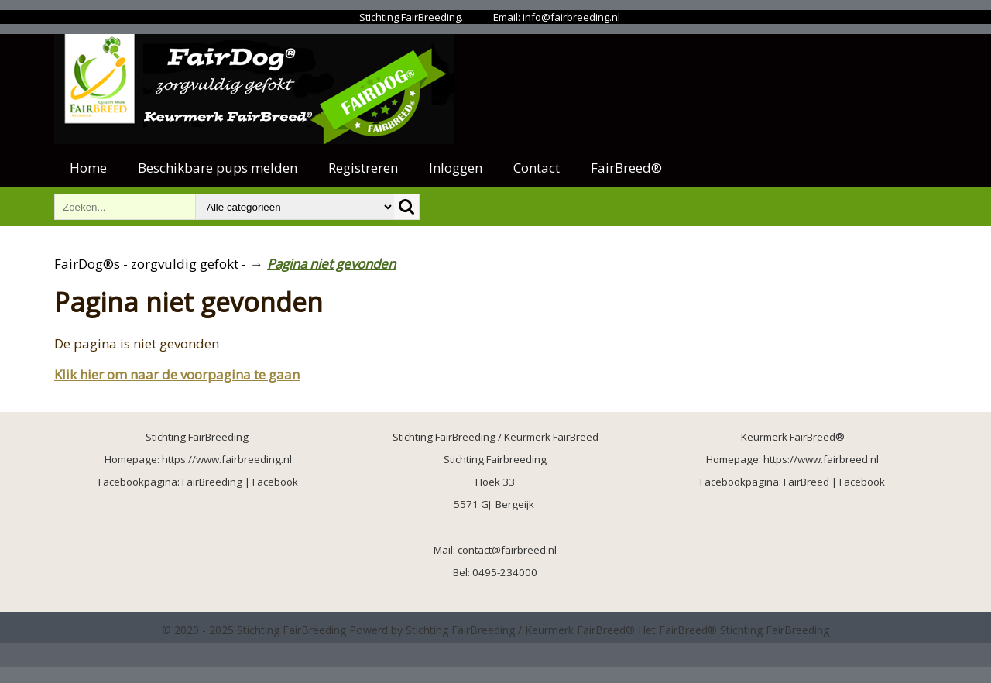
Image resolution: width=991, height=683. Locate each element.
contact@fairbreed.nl (507, 550)
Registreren (363, 168)
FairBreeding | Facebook (240, 482)
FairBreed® (626, 168)
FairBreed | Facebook (834, 482)
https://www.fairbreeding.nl (227, 459)
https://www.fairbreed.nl (821, 459)
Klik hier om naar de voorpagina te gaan (177, 374)
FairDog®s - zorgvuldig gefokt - (150, 264)
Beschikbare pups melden (217, 168)
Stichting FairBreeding (774, 630)
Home (88, 168)
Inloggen (455, 168)
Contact (536, 168)
